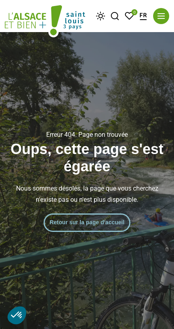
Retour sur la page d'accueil (86, 222)
